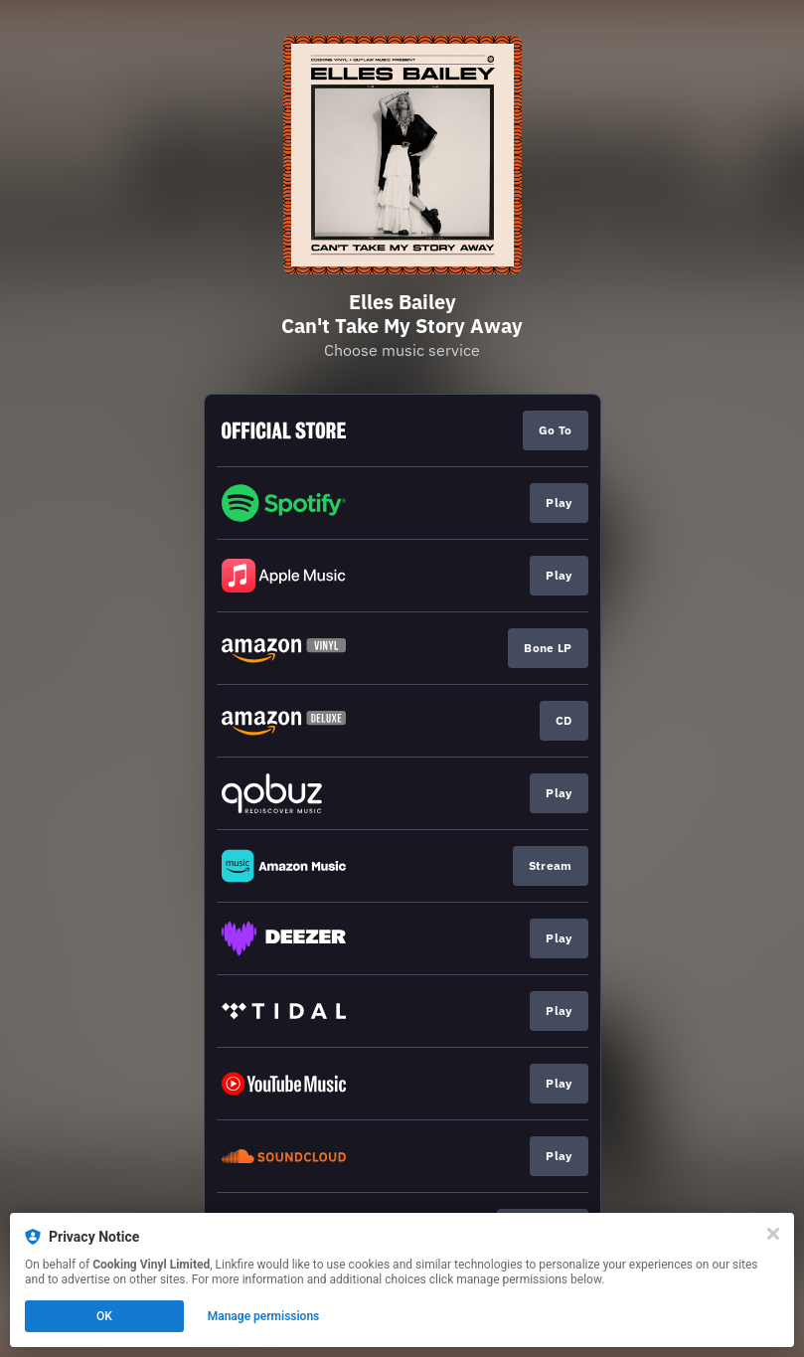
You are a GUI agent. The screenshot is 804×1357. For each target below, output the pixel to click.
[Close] (773, 1234)
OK (104, 1316)
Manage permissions (264, 1316)
